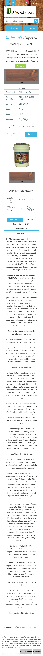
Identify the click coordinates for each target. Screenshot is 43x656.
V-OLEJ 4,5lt (17, 38)
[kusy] (9, 134)
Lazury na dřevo (17, 36)
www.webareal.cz (29, 627)
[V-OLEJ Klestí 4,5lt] (21, 156)
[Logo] (20, 11)
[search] (36, 21)
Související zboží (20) (21, 224)
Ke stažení (30, 219)
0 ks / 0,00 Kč (33, 1)
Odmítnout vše (26, 651)
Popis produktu (15, 219)
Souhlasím (37, 651)
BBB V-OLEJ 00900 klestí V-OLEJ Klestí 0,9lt (11, 208)
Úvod (8, 36)
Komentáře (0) (21, 228)
